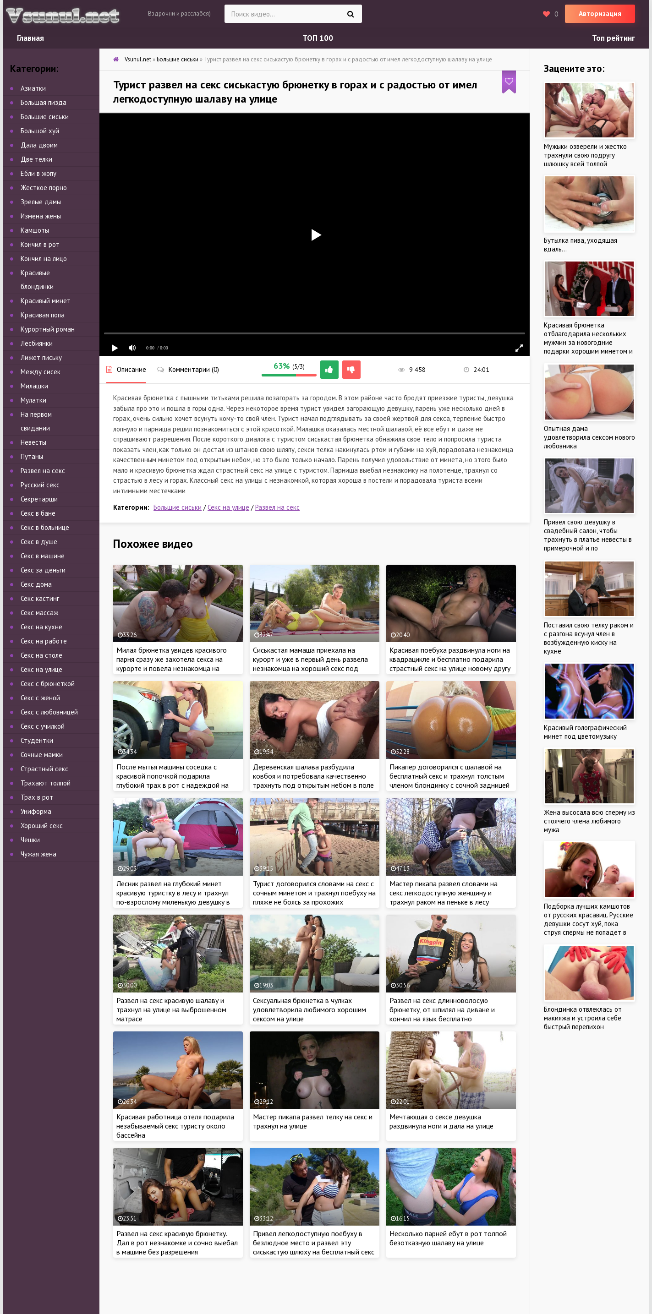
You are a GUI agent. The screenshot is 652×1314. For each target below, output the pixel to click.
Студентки (37, 740)
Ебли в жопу (38, 173)
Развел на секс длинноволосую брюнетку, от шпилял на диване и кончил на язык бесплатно (442, 1009)
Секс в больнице (45, 527)
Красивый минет (46, 300)
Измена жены (41, 216)
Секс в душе (39, 541)
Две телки (36, 159)
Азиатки (33, 88)
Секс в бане (38, 513)
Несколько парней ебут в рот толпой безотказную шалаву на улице (448, 1238)
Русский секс (40, 484)
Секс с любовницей (49, 712)
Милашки (34, 386)
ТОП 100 (317, 38)
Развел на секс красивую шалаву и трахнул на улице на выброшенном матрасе (171, 1009)
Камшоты (35, 230)
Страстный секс (44, 768)
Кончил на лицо (44, 258)
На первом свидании (36, 421)
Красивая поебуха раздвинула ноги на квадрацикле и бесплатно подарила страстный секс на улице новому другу (449, 659)
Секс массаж (39, 612)
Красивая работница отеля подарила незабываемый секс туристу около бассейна (175, 1126)
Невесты (33, 442)
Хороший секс (42, 825)
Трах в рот (37, 797)
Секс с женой (40, 697)
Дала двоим (39, 145)
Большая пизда (43, 102)
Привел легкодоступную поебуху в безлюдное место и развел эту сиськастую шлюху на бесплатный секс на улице (313, 1247)
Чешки (30, 839)
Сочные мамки (42, 754)
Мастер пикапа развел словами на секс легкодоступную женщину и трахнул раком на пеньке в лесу (443, 892)
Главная (30, 38)
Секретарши (39, 499)
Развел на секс (277, 507)
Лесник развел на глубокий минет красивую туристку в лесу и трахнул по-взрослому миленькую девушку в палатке (173, 897)
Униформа (36, 811)
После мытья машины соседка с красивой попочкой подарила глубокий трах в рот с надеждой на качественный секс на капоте (172, 780)
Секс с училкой (43, 726)
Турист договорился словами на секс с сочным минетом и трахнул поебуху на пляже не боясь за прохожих (314, 892)
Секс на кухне (41, 626)
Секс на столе (41, 655)
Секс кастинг (40, 598)
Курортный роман (48, 329)
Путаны (32, 456)
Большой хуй (40, 130)
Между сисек (40, 371)
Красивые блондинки (37, 279)
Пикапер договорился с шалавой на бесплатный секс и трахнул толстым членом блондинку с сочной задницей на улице (449, 780)
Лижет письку (41, 357)
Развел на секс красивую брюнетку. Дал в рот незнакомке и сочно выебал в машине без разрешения (177, 1242)
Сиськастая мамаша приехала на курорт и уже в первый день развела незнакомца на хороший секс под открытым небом (310, 663)
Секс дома (36, 584)
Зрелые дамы (41, 201)
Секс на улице (228, 507)
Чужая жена (38, 854)
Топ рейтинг (613, 38)
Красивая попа (43, 315)
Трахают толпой (46, 783)
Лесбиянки (37, 343)
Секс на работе (44, 641)
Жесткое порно (44, 187)
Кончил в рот (40, 244)
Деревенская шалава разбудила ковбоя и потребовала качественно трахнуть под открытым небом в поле (313, 776)
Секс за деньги (43, 570)
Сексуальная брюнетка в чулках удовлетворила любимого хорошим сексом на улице (309, 1009)
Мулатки (33, 400)
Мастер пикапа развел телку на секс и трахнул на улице (313, 1121)
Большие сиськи (177, 507)
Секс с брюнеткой (48, 683)
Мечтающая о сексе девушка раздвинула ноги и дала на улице (441, 1121)
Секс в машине (43, 555)
